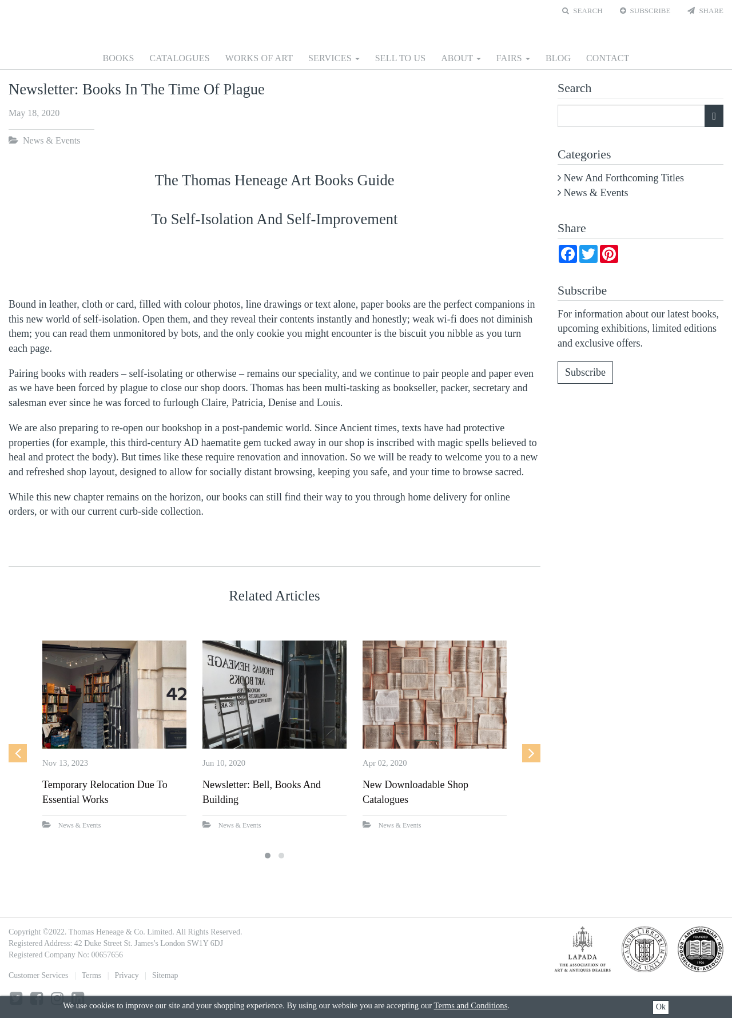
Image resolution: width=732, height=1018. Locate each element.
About (461, 58)
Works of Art (259, 58)
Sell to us (400, 58)
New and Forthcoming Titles (624, 178)
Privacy (126, 975)
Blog (558, 58)
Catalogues (179, 58)
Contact (608, 58)
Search (582, 10)
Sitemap (165, 975)
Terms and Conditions (471, 1005)
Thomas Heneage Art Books (366, 24)
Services (334, 58)
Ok (661, 1007)
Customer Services (38, 975)
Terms (91, 975)
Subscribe (645, 10)
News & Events (51, 140)
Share (705, 10)
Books (118, 58)
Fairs (513, 58)
